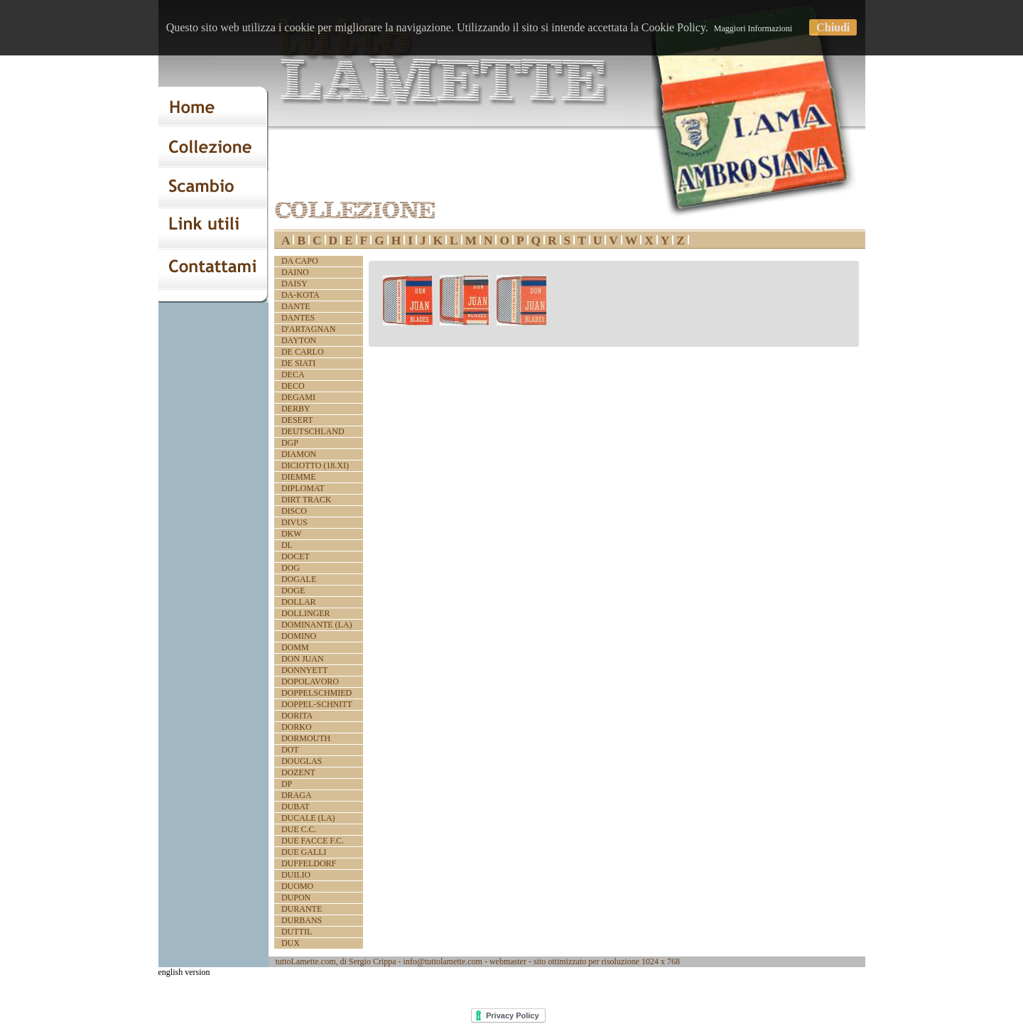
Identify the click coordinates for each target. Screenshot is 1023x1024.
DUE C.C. (299, 829)
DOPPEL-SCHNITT (316, 704)
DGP (289, 443)
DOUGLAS (301, 761)
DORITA (297, 716)
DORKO (296, 727)
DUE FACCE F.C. (312, 841)
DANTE (295, 306)
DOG (290, 568)
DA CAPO (299, 261)
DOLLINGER (305, 613)
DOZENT (298, 772)
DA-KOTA (300, 295)
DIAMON (298, 454)
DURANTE (301, 909)
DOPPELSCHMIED (316, 693)
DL (287, 545)
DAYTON (298, 340)
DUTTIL (296, 932)
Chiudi (833, 27)
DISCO (294, 511)
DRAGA (296, 795)
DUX (290, 943)
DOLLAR (298, 602)
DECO (293, 386)
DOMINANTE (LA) (316, 625)
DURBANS (301, 920)
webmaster (507, 961)
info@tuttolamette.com (443, 961)
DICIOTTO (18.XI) (315, 465)
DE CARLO (302, 352)
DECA (293, 374)
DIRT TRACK (306, 500)
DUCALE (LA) (308, 818)
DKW (291, 534)
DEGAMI (298, 397)
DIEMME (298, 477)
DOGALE (298, 579)
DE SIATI (298, 363)
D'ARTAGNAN (308, 329)
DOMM (295, 647)
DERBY (295, 409)
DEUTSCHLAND (313, 431)
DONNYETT (304, 670)
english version (184, 972)
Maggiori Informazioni (753, 28)
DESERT (297, 420)
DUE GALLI (304, 852)
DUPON (295, 897)
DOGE (293, 590)
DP (286, 784)
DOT (290, 750)
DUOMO (297, 886)
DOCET (295, 556)
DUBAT (295, 807)
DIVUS (294, 522)
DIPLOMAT (303, 488)
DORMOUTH (305, 738)
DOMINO (298, 636)
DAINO (295, 272)
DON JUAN (302, 659)
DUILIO (295, 875)
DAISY (294, 284)
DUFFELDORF (308, 863)
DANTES (298, 318)
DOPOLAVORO (310, 681)
